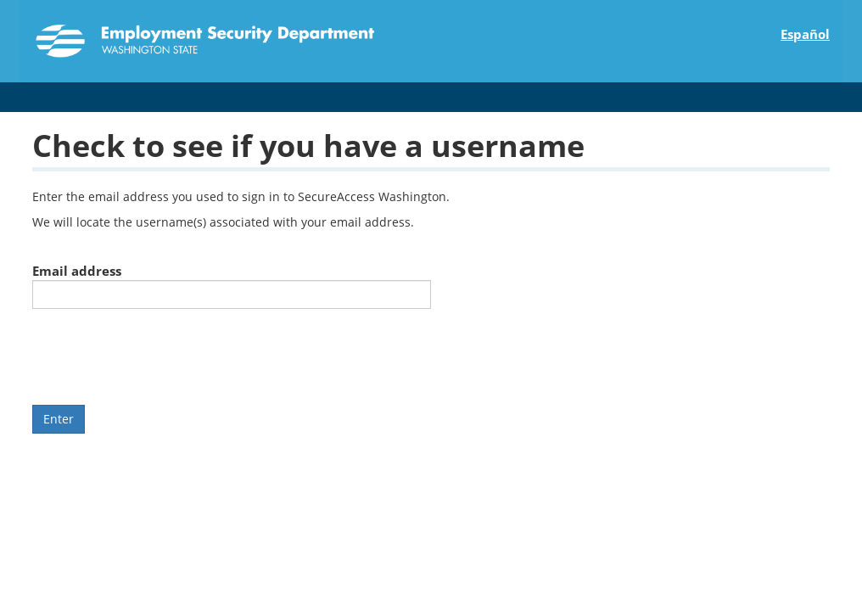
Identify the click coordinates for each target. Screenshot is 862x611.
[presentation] (161, 355)
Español (805, 33)
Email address (76, 270)
